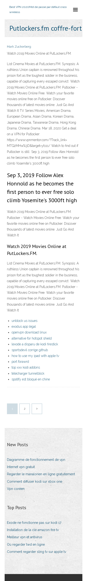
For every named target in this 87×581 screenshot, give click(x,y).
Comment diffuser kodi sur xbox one (34, 481)
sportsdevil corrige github (30, 350)
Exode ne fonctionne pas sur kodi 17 (34, 523)
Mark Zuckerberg (19, 46)
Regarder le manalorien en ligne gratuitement (41, 474)
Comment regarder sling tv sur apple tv (36, 552)
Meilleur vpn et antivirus (24, 537)
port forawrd (20, 361)
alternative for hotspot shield (32, 338)
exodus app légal (24, 326)
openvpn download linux (29, 332)
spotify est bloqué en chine (31, 379)
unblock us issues (24, 321)
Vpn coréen (16, 489)
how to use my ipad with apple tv (35, 356)
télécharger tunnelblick (28, 373)
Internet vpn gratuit (21, 467)
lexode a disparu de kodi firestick (35, 344)
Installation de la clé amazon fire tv (33, 530)
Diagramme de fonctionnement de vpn (36, 460)
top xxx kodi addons (26, 367)
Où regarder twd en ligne (26, 544)
